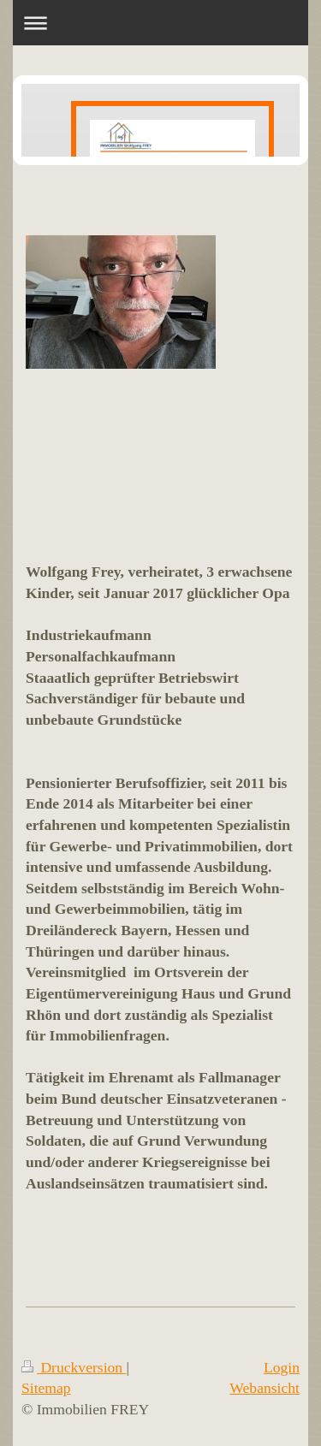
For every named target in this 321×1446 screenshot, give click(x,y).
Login (282, 1367)
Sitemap (46, 1387)
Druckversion (74, 1367)
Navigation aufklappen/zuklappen (160, 22)
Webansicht (264, 1387)
